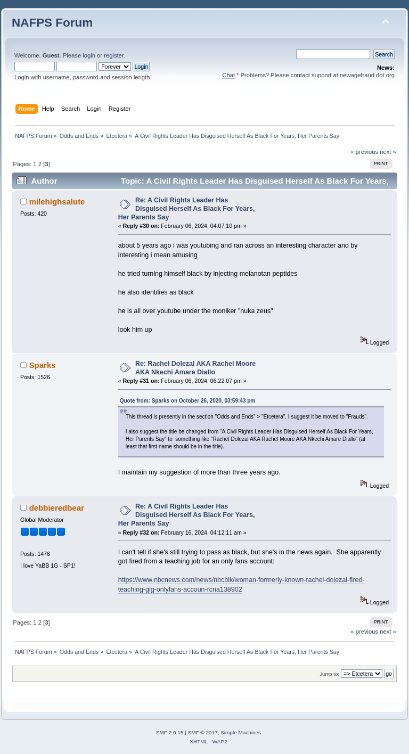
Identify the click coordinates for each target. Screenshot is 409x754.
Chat (228, 75)
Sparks (42, 365)
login (89, 55)
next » (388, 152)
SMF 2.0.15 (170, 732)
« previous (364, 152)
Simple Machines (240, 732)
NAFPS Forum (52, 22)
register (114, 55)
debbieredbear (56, 507)
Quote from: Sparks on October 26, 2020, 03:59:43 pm (188, 401)
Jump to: (329, 674)
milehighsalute (57, 201)
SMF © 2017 (203, 732)
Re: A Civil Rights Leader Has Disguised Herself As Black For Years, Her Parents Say (186, 208)
